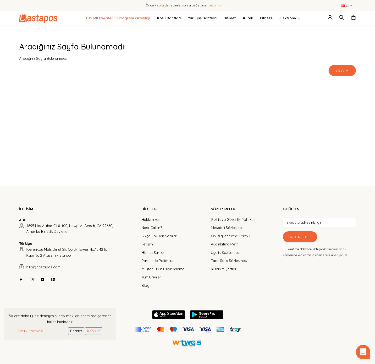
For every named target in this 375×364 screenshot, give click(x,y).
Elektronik (290, 18)
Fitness (266, 18)
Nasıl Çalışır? (152, 227)
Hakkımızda (151, 219)
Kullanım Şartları (224, 269)
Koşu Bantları (169, 18)
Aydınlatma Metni (225, 244)
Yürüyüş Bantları (202, 18)
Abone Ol (300, 237)
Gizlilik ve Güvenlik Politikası (233, 219)
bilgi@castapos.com (43, 267)
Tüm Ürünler (151, 277)
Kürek (248, 18)
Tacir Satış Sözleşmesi (229, 260)
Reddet (76, 331)
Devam (342, 70)
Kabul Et (93, 331)
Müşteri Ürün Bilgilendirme (163, 269)
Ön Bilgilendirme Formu (230, 236)
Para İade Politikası (157, 260)
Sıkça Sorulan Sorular (159, 236)
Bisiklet (230, 18)
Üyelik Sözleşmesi (225, 252)
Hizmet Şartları (153, 252)
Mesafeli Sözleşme (226, 227)
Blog (145, 285)
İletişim (147, 244)
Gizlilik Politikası (30, 331)
